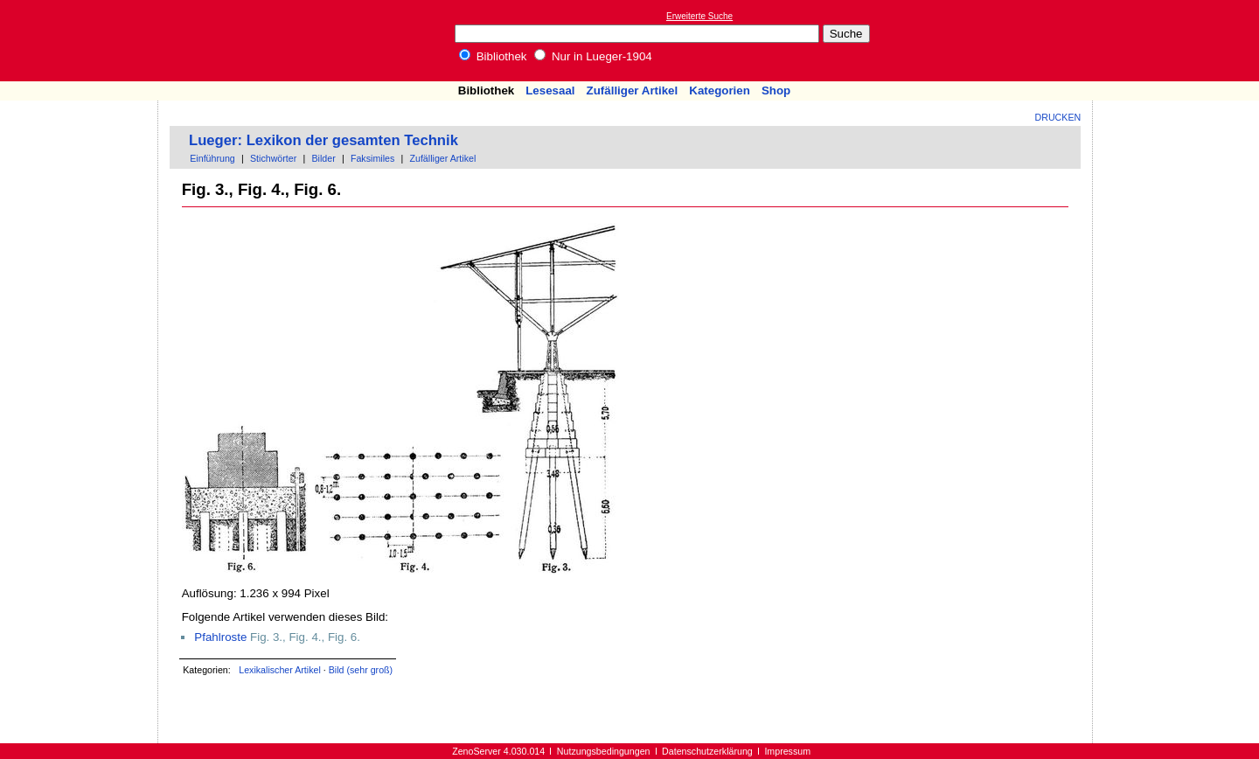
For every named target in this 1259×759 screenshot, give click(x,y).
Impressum (787, 751)
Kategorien (719, 90)
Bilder (323, 158)
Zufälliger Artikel (632, 90)
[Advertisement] (1178, 40)
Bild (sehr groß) (361, 670)
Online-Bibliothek (83, 40)
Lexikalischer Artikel (280, 670)
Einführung (212, 158)
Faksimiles (372, 158)
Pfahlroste (220, 637)
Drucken (1058, 117)
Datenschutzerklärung (707, 751)
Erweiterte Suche (699, 16)
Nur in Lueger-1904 (593, 56)
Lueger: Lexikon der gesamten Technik (323, 140)
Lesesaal (549, 90)
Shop (776, 90)
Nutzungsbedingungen (603, 751)
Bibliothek (493, 56)
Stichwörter (273, 158)
